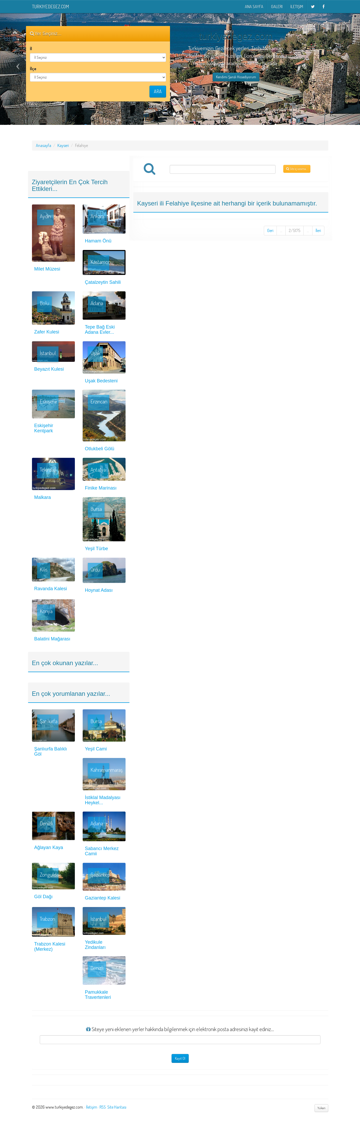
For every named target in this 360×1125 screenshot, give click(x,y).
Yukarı (321, 1108)
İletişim (296, 6)
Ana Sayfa (254, 6)
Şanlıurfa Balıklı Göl (50, 751)
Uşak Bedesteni (101, 380)
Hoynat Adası (99, 590)
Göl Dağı (43, 896)
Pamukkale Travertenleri (98, 994)
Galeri (277, 6)
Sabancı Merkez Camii (102, 851)
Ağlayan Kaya (48, 847)
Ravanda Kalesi (50, 588)
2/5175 (294, 230)
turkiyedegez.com (50, 6)
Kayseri (63, 145)
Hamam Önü (98, 240)
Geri (270, 230)
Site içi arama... (296, 169)
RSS (103, 1107)
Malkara (42, 497)
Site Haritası (116, 1107)
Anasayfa (43, 145)
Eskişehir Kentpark (43, 428)
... (281, 230)
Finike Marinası (101, 488)
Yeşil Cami (96, 748)
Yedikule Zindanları (95, 945)
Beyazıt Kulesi (49, 369)
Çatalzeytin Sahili (103, 282)
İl (31, 48)
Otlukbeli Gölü (99, 448)
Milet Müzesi (47, 269)
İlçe (33, 68)
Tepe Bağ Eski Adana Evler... (100, 329)
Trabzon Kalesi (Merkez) (49, 946)
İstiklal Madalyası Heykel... (103, 800)
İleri (318, 230)
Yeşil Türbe (96, 548)
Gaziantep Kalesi (102, 898)
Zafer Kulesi (46, 332)
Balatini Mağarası (52, 638)
